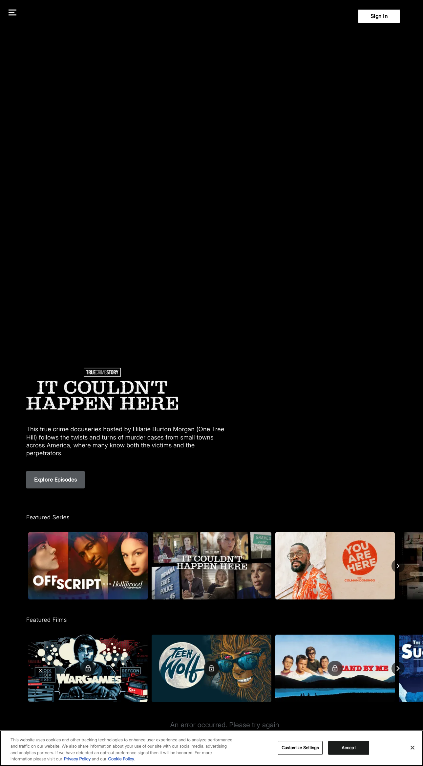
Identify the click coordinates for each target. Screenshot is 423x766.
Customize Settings (300, 747)
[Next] (398, 566)
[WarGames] (88, 668)
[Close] (412, 747)
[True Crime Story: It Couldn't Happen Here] (211, 565)
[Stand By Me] (335, 668)
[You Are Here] (335, 565)
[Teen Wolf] (211, 668)
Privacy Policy (77, 759)
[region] (211, 748)
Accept (349, 747)
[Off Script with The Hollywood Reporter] (88, 565)
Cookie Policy (121, 759)
